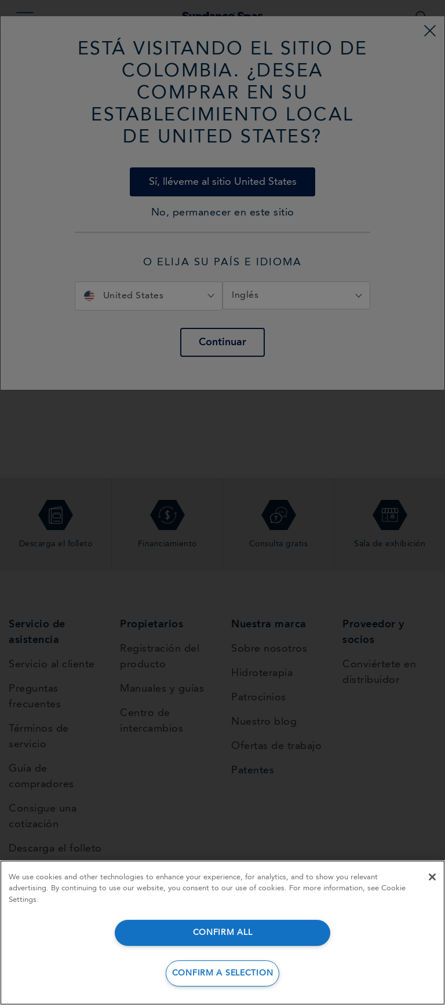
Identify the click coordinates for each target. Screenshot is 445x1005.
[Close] (432, 877)
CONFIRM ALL (223, 933)
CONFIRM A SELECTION (222, 973)
